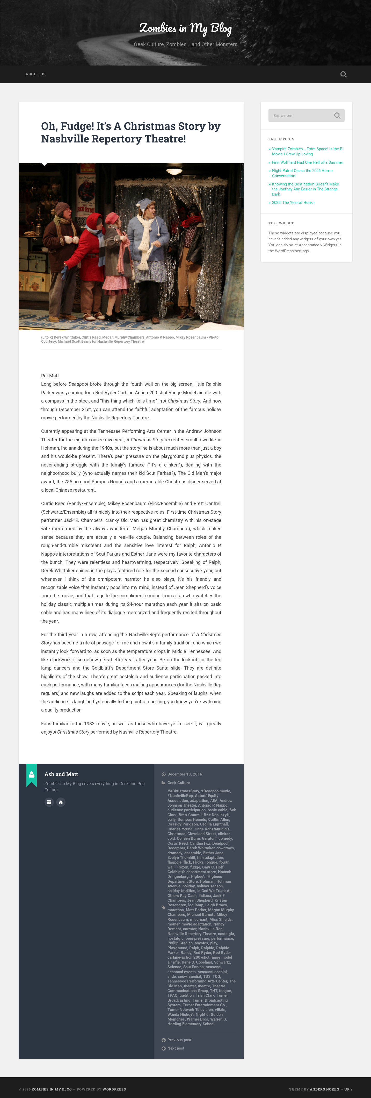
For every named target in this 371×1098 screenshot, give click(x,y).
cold (171, 838)
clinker (223, 833)
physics (201, 943)
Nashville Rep (210, 929)
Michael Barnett (201, 914)
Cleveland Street (201, 833)
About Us (36, 74)
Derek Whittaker (200, 848)
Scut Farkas (193, 967)
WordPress (114, 1089)
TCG (216, 976)
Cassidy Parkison (183, 824)
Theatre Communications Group (196, 988)
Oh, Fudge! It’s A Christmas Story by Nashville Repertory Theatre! (131, 132)
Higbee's (198, 876)
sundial (195, 976)
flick (187, 862)
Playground (177, 948)
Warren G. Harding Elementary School (197, 1021)
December (176, 848)
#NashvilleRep (180, 795)
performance (222, 938)
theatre (204, 986)
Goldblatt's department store (192, 872)
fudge (195, 867)
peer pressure (197, 938)
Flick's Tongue (205, 862)
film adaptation (210, 857)
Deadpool (220, 843)
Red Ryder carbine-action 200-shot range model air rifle (200, 957)
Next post (176, 1048)
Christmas (176, 833)
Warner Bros (197, 1019)
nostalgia (226, 933)
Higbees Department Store (195, 879)
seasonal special (212, 972)
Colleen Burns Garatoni (196, 838)
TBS (206, 976)
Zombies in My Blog (185, 27)
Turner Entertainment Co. (204, 1005)
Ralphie (207, 948)
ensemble (192, 853)
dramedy (175, 853)
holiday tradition (181, 890)
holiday (189, 886)
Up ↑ (348, 1089)
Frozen (182, 867)
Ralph (194, 948)
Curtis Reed (178, 843)
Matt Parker (196, 910)
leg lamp (195, 905)
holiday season (210, 886)
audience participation (187, 810)
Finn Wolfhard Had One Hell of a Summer (307, 162)
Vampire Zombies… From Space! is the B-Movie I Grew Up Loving (307, 151)
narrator (189, 929)
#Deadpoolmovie (215, 791)
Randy (186, 952)
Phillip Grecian (180, 943)
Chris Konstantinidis (212, 829)
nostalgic (176, 938)
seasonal (213, 967)
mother (173, 924)
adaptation (199, 800)
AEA (213, 800)
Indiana (205, 895)
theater (190, 986)
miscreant (198, 919)
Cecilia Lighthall (214, 824)
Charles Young (180, 829)
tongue (225, 990)
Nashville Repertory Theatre (192, 933)
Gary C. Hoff (212, 867)
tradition (186, 995)
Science (174, 967)
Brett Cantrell (190, 815)
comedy (225, 838)
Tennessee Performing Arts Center (197, 981)
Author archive (49, 802)
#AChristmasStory (183, 791)
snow (182, 976)
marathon (176, 910)
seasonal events (182, 972)
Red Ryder (202, 952)
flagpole (174, 862)
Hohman (207, 881)
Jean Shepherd (200, 900)
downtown (225, 848)
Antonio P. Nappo (212, 805)
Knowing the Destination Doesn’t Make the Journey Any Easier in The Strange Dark (305, 189)
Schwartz (222, 962)
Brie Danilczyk (216, 815)
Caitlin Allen (218, 819)
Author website (61, 802)
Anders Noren (324, 1089)
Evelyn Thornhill (181, 857)
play (213, 943)
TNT (213, 990)
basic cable (217, 810)
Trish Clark (205, 995)
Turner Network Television (190, 1009)
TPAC (172, 995)
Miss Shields (220, 919)
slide (172, 976)
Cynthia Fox (200, 843)
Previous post (179, 1040)
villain (220, 1009)
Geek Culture (179, 782)
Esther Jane (213, 853)
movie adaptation (196, 924)
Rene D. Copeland (197, 962)
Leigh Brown (216, 905)
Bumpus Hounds (192, 819)
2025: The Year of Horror (293, 202)
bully (172, 819)
